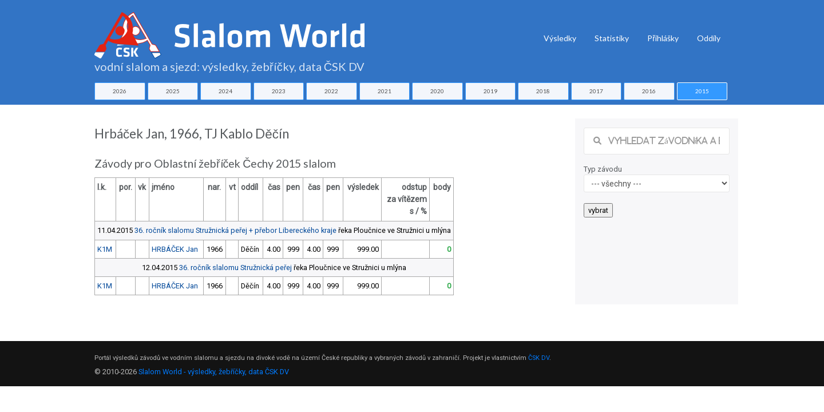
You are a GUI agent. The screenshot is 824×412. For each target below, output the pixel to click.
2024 (225, 91)
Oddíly (708, 38)
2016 (649, 91)
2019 (490, 91)
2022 (331, 91)
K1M (104, 249)
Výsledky (560, 38)
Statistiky (612, 38)
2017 (596, 91)
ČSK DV (538, 358)
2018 (543, 91)
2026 (119, 91)
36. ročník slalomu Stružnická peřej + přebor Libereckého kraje (235, 230)
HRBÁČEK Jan (175, 249)
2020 (437, 91)
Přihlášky (663, 38)
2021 (384, 91)
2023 (279, 91)
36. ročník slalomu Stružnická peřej (235, 267)
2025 (173, 91)
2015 (702, 91)
